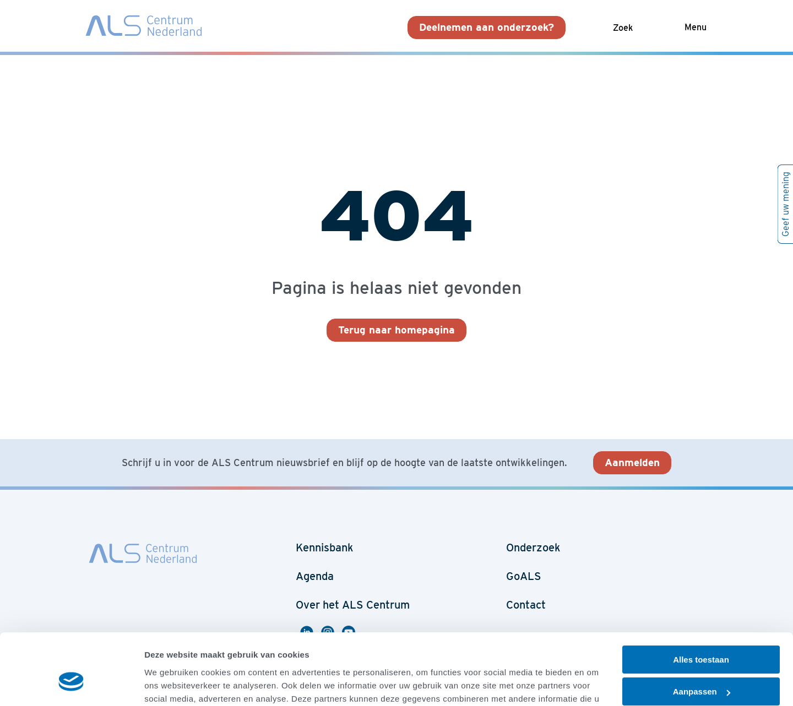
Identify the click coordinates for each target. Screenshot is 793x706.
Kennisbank (325, 547)
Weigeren (700, 666)
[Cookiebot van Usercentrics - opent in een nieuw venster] (71, 684)
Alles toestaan (701, 601)
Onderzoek (533, 547)
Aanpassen (701, 633)
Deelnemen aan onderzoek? (486, 27)
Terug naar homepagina (396, 330)
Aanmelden (632, 462)
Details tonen (170, 684)
